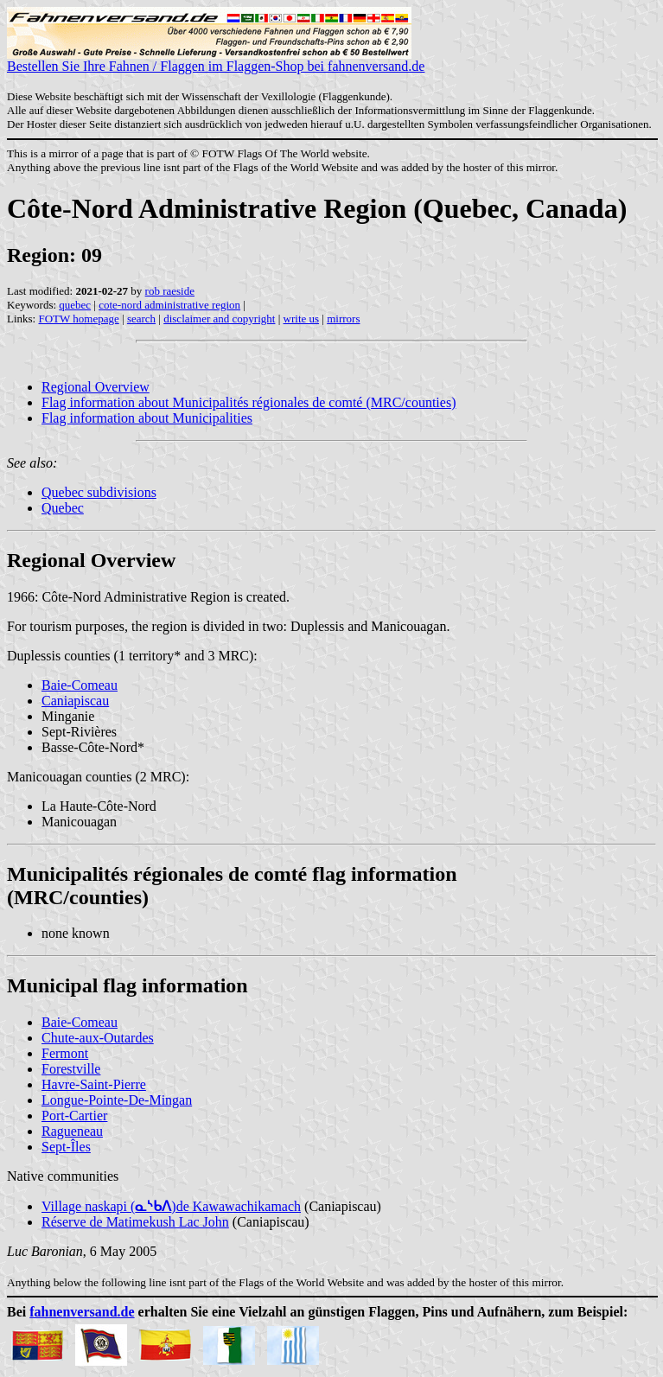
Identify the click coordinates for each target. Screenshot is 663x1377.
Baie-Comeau (79, 685)
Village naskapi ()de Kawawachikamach (171, 1206)
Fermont (64, 1053)
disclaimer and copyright (219, 318)
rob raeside (169, 290)
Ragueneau (72, 1131)
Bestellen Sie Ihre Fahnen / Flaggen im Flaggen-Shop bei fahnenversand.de (215, 60)
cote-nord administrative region (169, 304)
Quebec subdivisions (98, 492)
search (141, 318)
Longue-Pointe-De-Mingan (116, 1100)
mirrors (343, 318)
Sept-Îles (66, 1146)
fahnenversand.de (81, 1311)
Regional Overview (95, 386)
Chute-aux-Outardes (97, 1037)
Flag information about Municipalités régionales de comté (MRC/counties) (248, 402)
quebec (75, 304)
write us (302, 318)
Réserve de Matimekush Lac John (135, 1221)
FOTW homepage (78, 318)
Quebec (62, 507)
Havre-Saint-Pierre (93, 1084)
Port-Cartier (74, 1115)
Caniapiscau (75, 700)
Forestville (70, 1068)
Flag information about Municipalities (146, 418)
